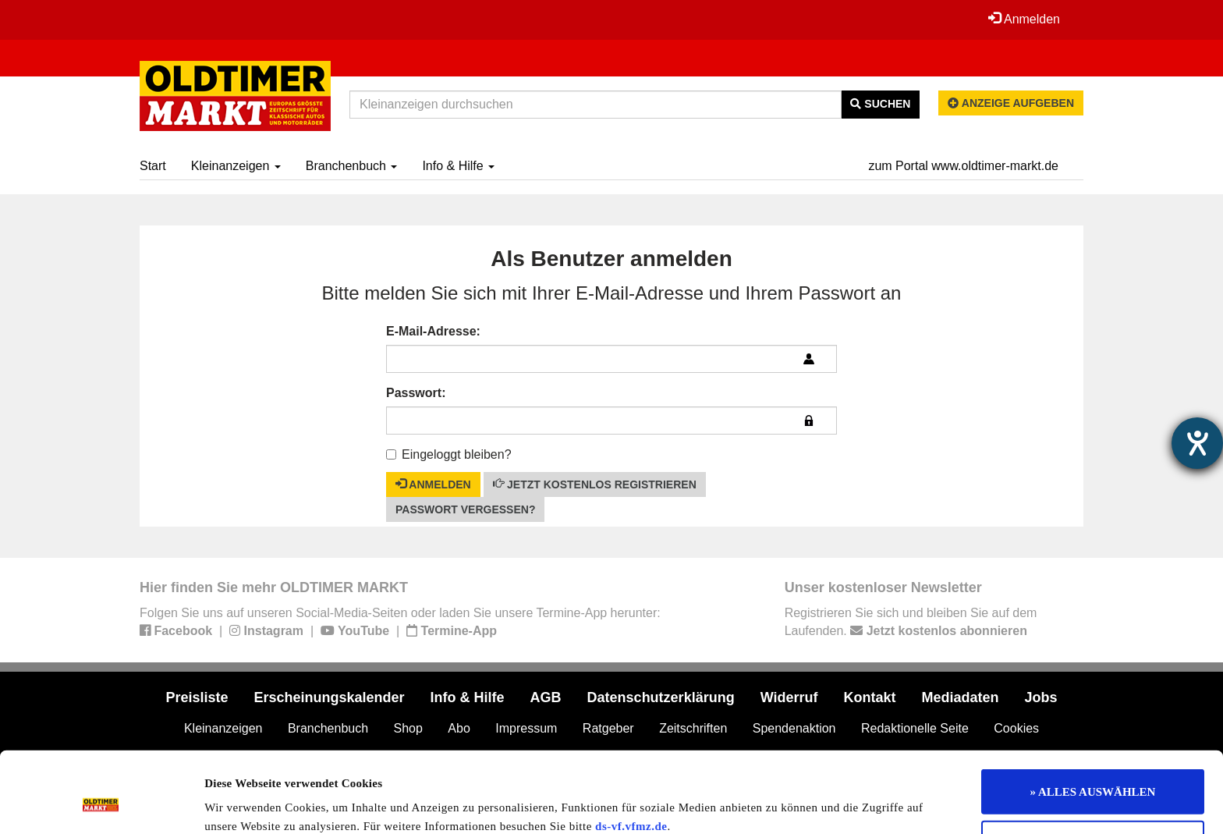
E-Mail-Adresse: (433, 331)
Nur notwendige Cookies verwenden (1093, 770)
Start (153, 165)
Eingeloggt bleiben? (449, 454)
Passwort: (415, 392)
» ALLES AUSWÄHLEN (1093, 718)
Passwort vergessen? (465, 509)
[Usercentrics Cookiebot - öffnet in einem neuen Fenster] (101, 803)
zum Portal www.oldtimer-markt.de (963, 165)
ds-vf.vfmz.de (631, 753)
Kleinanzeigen (236, 165)
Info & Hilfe (458, 165)
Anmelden (1024, 19)
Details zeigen (805, 803)
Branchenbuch (352, 165)
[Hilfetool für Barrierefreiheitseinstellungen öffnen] (1197, 443)
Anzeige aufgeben (1011, 103)
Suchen (880, 104)
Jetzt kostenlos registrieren (595, 484)
